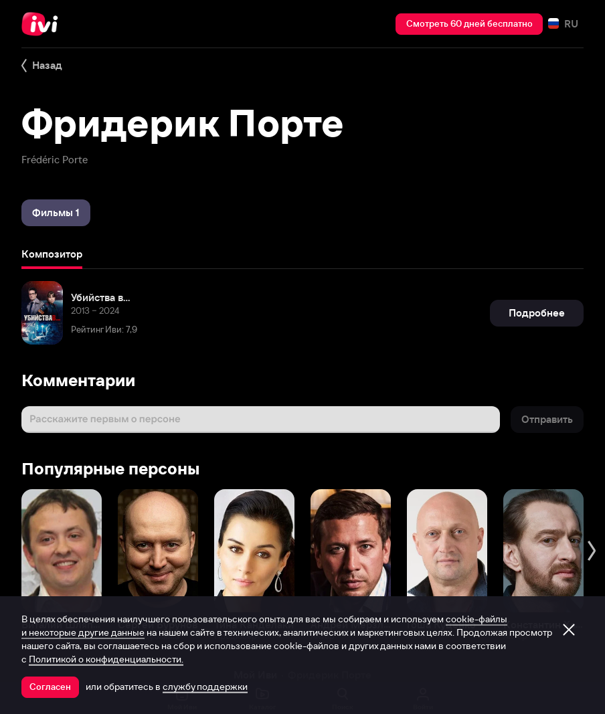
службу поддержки (205, 686)
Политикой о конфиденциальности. (106, 659)
